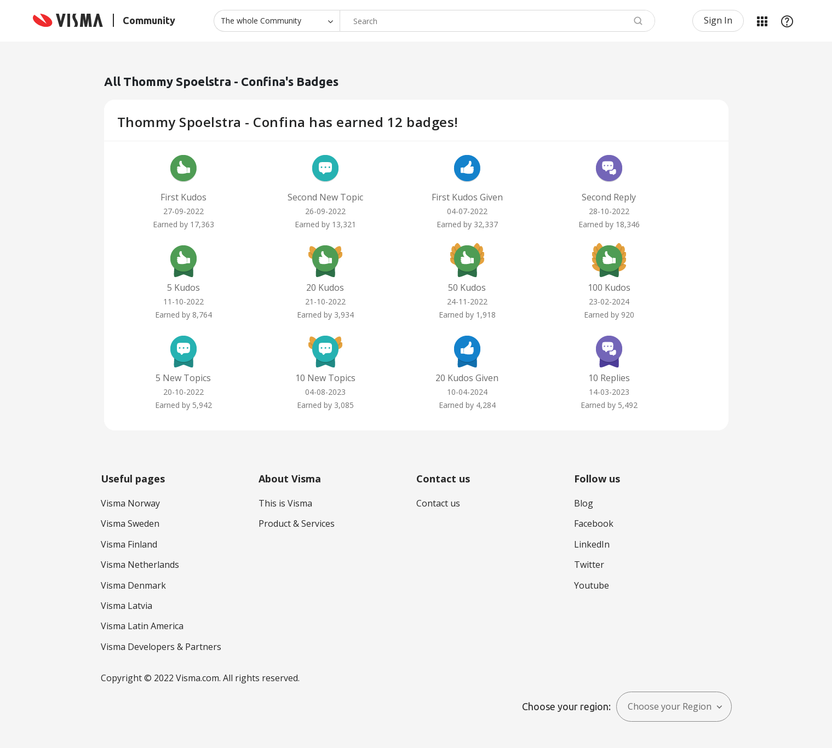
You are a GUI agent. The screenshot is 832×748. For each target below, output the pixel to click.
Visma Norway (130, 503)
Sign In (718, 20)
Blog (583, 503)
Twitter (589, 565)
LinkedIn (592, 544)
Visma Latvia (126, 606)
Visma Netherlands (140, 565)
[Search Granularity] (277, 21)
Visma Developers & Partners (161, 647)
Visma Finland (129, 544)
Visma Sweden (130, 523)
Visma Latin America (142, 626)
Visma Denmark (133, 585)
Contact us (438, 503)
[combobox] (497, 21)
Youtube (591, 585)
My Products (761, 20)
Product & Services (297, 523)
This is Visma (285, 503)
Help (787, 20)
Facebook (593, 523)
